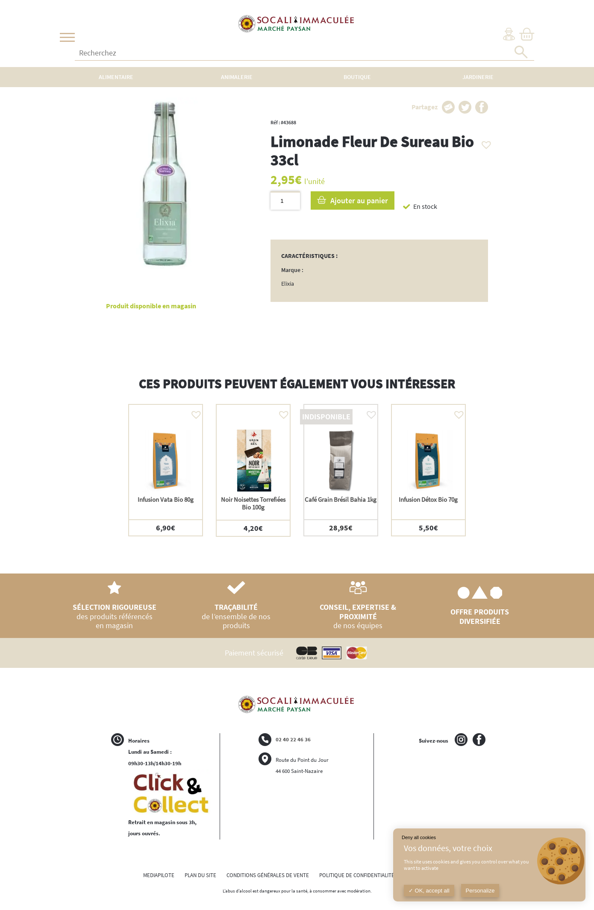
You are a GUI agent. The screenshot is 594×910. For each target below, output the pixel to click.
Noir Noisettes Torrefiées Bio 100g (253, 503)
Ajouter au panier (359, 200)
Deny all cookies (419, 837)
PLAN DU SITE (200, 875)
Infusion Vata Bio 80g (166, 499)
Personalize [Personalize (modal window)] (480, 890)
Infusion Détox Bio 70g (428, 499)
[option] (165, 470)
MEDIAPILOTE (158, 875)
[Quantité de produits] (285, 200)
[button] (484, 142)
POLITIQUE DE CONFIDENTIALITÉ (356, 875)
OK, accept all (429, 890)
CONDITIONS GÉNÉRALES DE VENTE (267, 875)
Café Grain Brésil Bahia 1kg (340, 499)
